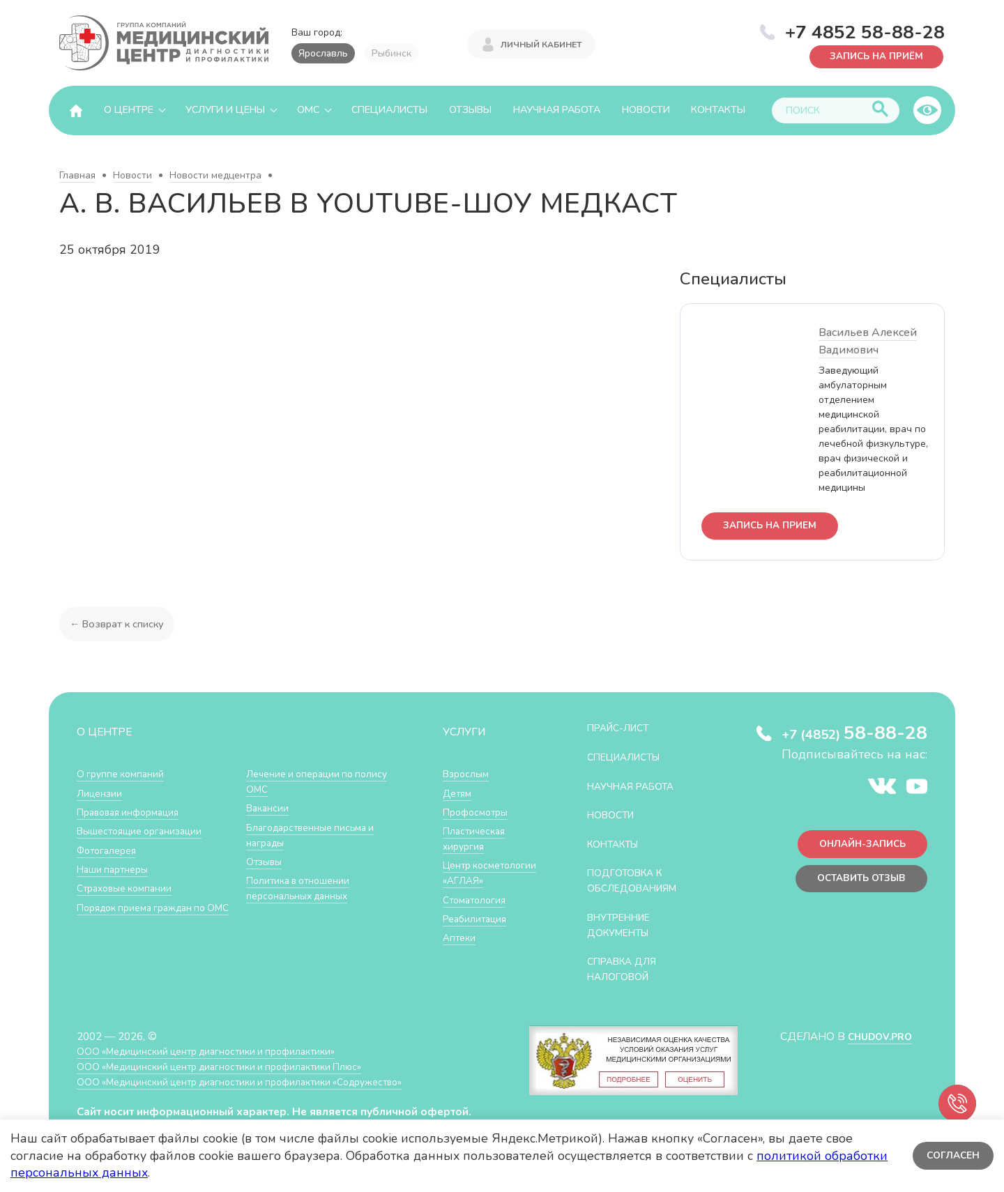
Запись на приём (872, 55)
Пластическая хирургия (477, 840)
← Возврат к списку (119, 625)
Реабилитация (478, 933)
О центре (128, 109)
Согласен (951, 1155)
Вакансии (269, 809)
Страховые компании (129, 888)
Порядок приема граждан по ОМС (148, 915)
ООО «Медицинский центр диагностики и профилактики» (218, 1050)
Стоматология (477, 914)
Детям (459, 793)
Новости (646, 109)
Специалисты (389, 109)
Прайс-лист (622, 728)
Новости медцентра (215, 175)
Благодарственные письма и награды (316, 835)
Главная (77, 175)
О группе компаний (123, 774)
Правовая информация (133, 812)
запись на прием (774, 526)
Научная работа (556, 109)
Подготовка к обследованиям (638, 881)
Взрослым (468, 774)
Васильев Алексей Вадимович (868, 341)
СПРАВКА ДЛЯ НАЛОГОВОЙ (626, 969)
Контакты (718, 109)
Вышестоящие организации (145, 832)
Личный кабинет (541, 43)
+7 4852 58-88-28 (865, 30)
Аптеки (460, 952)
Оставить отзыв (856, 884)
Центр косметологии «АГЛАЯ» (476, 880)
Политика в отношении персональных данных (302, 888)
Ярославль (323, 53)
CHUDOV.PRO (876, 1035)
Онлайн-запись (857, 847)
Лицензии (101, 793)
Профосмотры (479, 812)
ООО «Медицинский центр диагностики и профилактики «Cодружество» (256, 1080)
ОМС (308, 109)
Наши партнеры (116, 869)
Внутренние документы (624, 925)
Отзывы (470, 109)
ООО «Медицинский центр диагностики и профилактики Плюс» (233, 1065)
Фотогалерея (110, 850)
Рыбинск (391, 53)
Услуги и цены (225, 109)
